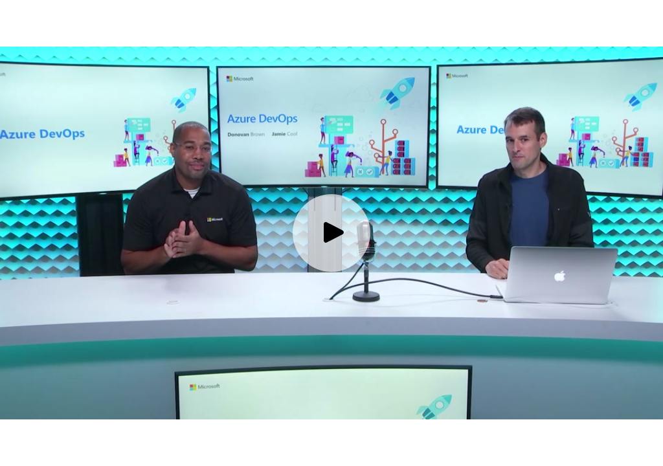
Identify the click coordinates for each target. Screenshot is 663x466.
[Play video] (331, 233)
